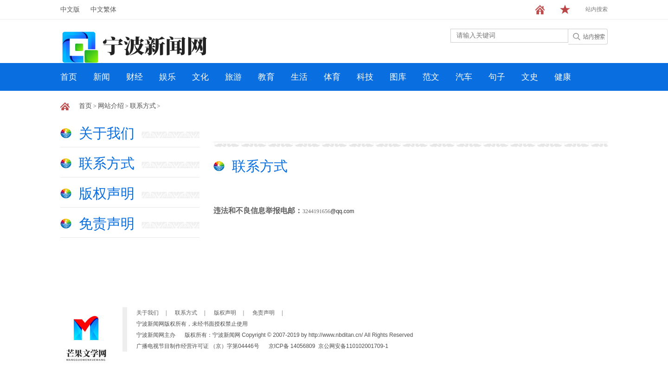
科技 (365, 77)
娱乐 (167, 77)
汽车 (464, 77)
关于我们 (107, 133)
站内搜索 (596, 9)
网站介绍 (111, 105)
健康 (562, 77)
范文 (431, 77)
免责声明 (107, 223)
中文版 (70, 9)
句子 (496, 77)
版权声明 (107, 193)
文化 (200, 77)
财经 (134, 77)
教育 (266, 77)
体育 (332, 77)
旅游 (233, 77)
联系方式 (143, 105)
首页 (68, 77)
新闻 (101, 77)
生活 (299, 77)
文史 (529, 77)
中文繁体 (103, 9)
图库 (398, 77)
